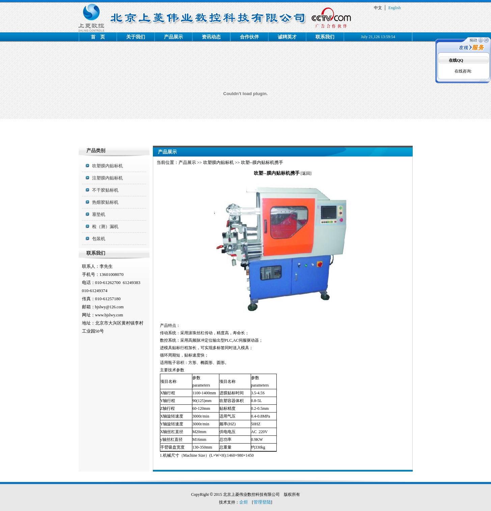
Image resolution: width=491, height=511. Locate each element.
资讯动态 (211, 36)
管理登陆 (262, 502)
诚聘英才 (287, 36)
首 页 (98, 36)
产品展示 (173, 36)
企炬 (243, 502)
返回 (306, 173)
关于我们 (135, 36)
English (394, 7)
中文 (378, 7)
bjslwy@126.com (109, 307)
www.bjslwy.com (109, 315)
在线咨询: (463, 71)
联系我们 (325, 36)
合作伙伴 (249, 36)
